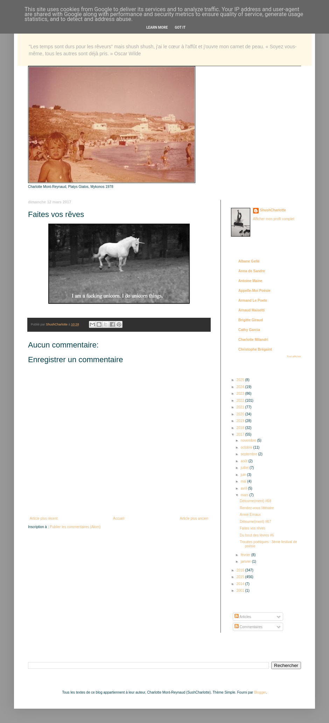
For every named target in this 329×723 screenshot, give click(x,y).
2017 (240, 434)
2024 (240, 387)
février (245, 555)
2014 (240, 584)
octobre (246, 447)
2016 (240, 570)
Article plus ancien (194, 518)
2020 (240, 414)
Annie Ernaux (250, 515)
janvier (246, 561)
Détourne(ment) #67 (255, 522)
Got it (180, 27)
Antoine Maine (250, 281)
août (244, 461)
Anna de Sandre (251, 271)
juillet (245, 468)
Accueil (118, 518)
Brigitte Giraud (250, 320)
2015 (240, 577)
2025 (240, 380)
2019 (240, 421)
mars (244, 495)
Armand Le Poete (252, 300)
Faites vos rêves (252, 528)
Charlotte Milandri (253, 340)
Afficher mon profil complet (273, 219)
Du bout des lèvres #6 (257, 535)
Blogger (260, 692)
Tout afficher (294, 356)
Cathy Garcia (249, 330)
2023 (240, 393)
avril (244, 488)
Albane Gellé (249, 261)
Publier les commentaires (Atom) (75, 527)
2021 (240, 407)
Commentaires (248, 627)
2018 (240, 428)
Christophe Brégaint (255, 349)
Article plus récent (43, 518)
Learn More (157, 27)
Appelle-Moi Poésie (254, 291)
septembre (249, 454)
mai (243, 481)
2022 (240, 400)
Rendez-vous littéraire (257, 508)
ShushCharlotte (273, 210)
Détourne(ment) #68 (255, 501)
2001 (240, 590)
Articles (242, 617)
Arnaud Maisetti (251, 310)
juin (243, 475)
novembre (248, 440)
